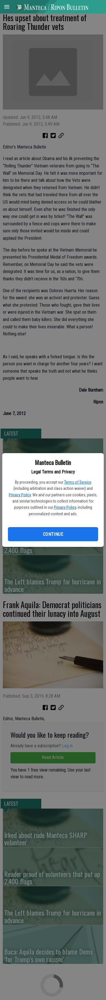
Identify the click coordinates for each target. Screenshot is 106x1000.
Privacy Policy (20, 495)
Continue (53, 534)
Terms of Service (77, 482)
